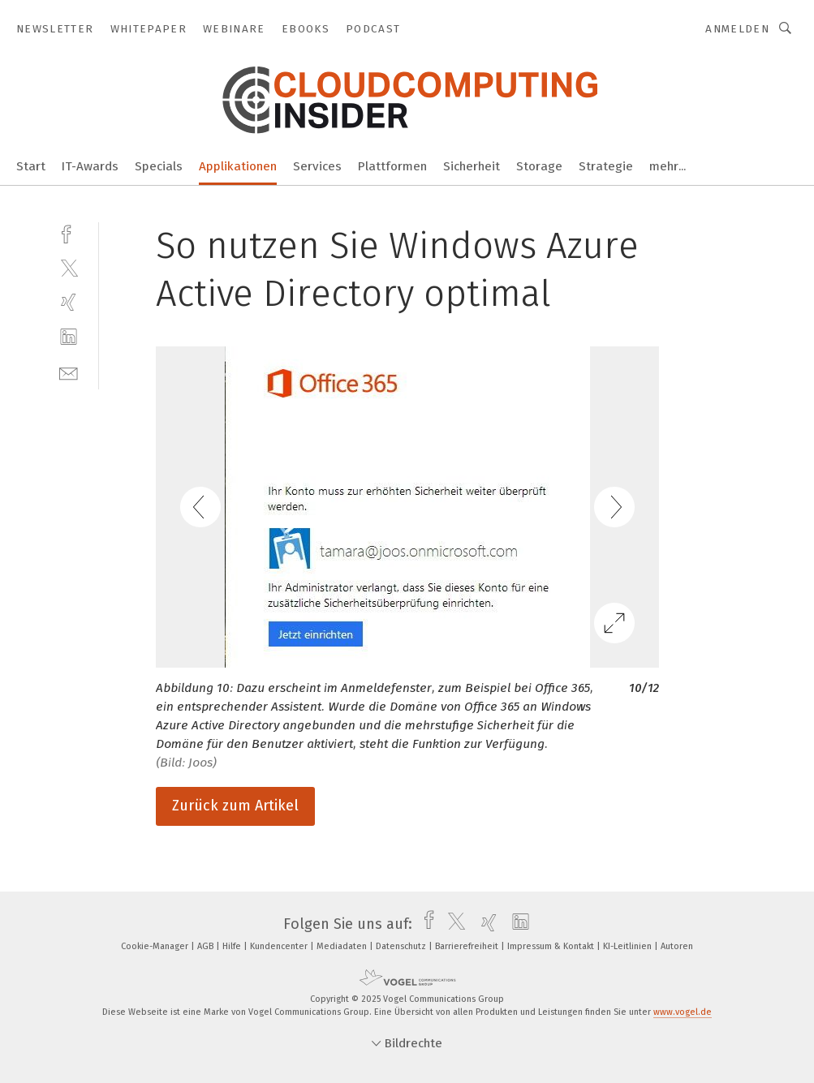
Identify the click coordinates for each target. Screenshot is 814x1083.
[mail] (68, 372)
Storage (539, 166)
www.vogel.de (682, 1012)
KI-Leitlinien (628, 946)
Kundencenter (280, 946)
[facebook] (68, 232)
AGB (206, 946)
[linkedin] (68, 337)
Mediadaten (343, 946)
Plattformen (392, 166)
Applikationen (238, 166)
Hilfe (232, 946)
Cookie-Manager (156, 946)
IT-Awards (90, 166)
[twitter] (68, 267)
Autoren (677, 946)
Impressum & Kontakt (552, 946)
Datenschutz (402, 946)
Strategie (606, 166)
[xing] (68, 302)
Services (317, 166)
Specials (159, 166)
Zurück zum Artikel (235, 805)
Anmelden (737, 29)
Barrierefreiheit (468, 946)
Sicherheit (471, 166)
